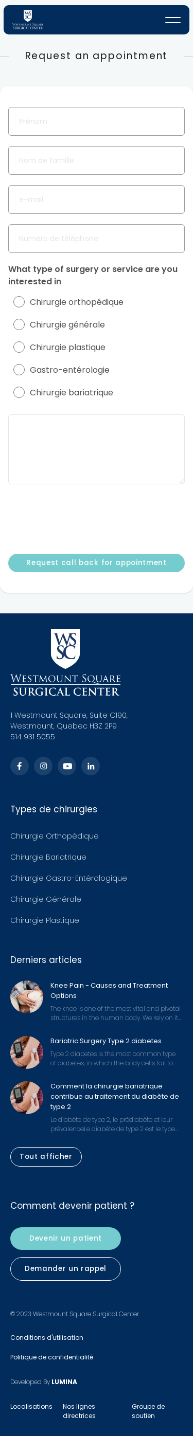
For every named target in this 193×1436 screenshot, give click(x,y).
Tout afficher (46, 1157)
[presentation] (86, 518)
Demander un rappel (66, 1269)
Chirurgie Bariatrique (48, 857)
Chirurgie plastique (59, 347)
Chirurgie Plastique (44, 920)
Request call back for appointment (96, 563)
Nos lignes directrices (79, 1411)
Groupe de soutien (148, 1411)
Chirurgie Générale (45, 899)
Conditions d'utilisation (46, 1337)
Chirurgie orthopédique (68, 302)
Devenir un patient (65, 1238)
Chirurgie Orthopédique (54, 836)
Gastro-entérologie (61, 370)
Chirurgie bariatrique (63, 392)
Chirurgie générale (59, 325)
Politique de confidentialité (51, 1357)
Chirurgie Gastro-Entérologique (68, 878)
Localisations (31, 1406)
